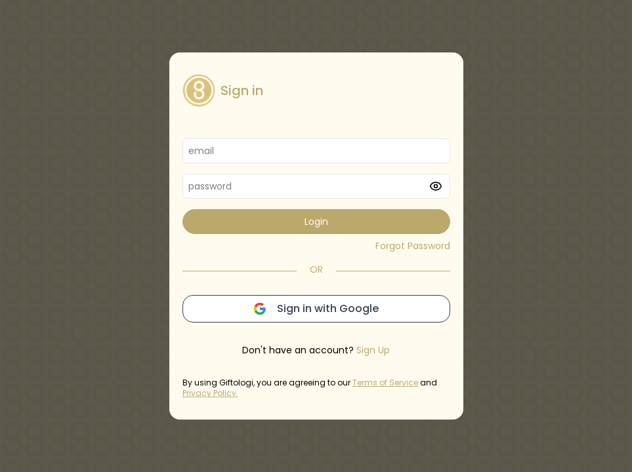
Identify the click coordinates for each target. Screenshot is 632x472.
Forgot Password (412, 245)
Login (316, 221)
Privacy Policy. (210, 393)
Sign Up (373, 350)
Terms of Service (385, 382)
